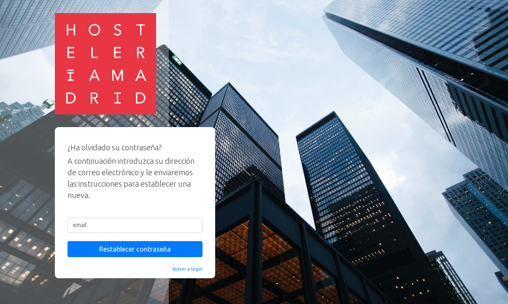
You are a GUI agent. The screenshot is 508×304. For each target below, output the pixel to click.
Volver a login (187, 268)
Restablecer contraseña (135, 249)
